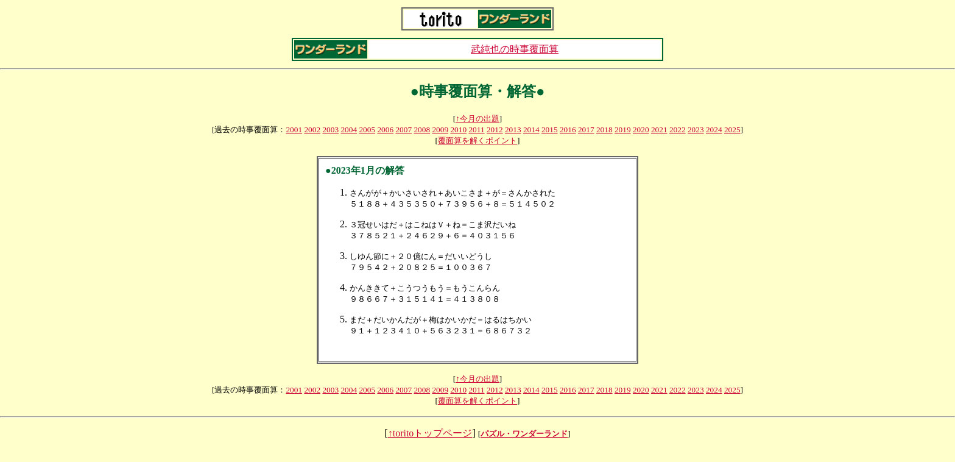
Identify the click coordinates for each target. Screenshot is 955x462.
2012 (495, 129)
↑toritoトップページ (430, 445)
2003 (330, 129)
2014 (531, 129)
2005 (367, 129)
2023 (696, 129)
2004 (348, 129)
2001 (294, 129)
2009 (440, 129)
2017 (586, 129)
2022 (677, 129)
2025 (732, 129)
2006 (385, 129)
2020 (641, 129)
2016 (568, 129)
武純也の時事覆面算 (515, 49)
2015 (549, 129)
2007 (403, 129)
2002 (312, 129)
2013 (513, 129)
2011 (476, 129)
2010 (458, 129)
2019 (623, 129)
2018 (604, 129)
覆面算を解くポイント (477, 140)
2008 (422, 129)
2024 (714, 129)
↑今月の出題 (477, 118)
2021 (659, 129)
